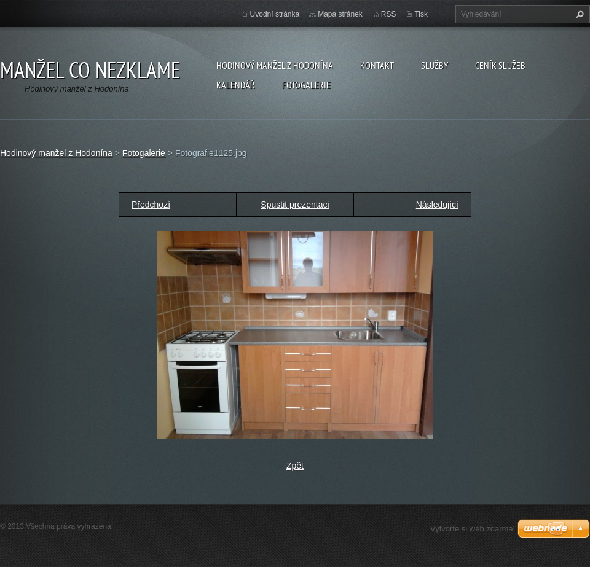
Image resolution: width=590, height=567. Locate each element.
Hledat (578, 14)
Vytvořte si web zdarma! (472, 528)
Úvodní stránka (275, 14)
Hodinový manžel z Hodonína (274, 65)
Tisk (421, 14)
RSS (388, 14)
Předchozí (151, 204)
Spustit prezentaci (295, 204)
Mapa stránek (340, 14)
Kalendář (235, 85)
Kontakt (377, 65)
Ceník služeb (500, 65)
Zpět (295, 466)
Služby (434, 65)
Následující (437, 204)
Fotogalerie (306, 85)
